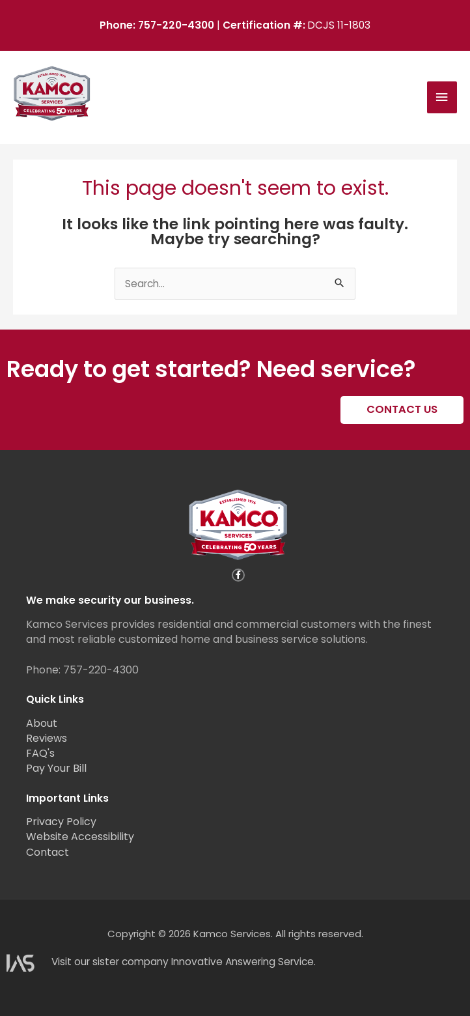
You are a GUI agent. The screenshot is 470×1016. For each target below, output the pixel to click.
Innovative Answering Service (242, 961)
